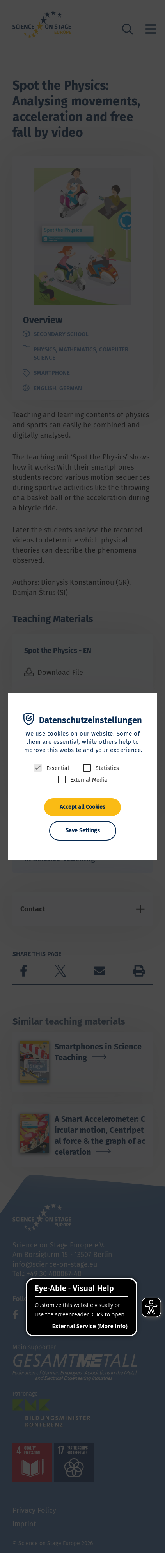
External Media (88, 780)
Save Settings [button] (83, 830)
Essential (57, 768)
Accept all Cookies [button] (82, 807)
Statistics (107, 768)
